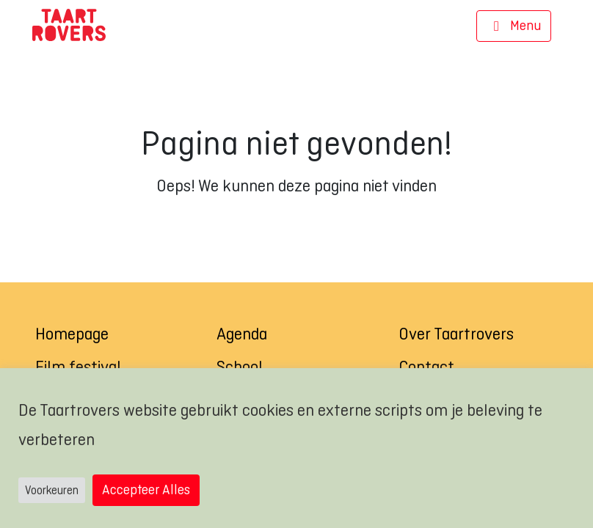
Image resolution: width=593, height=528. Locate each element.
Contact (426, 366)
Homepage (72, 333)
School (240, 366)
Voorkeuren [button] (52, 490)
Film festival (78, 366)
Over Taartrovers (456, 333)
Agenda (242, 333)
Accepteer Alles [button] (146, 489)
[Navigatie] (513, 26)
